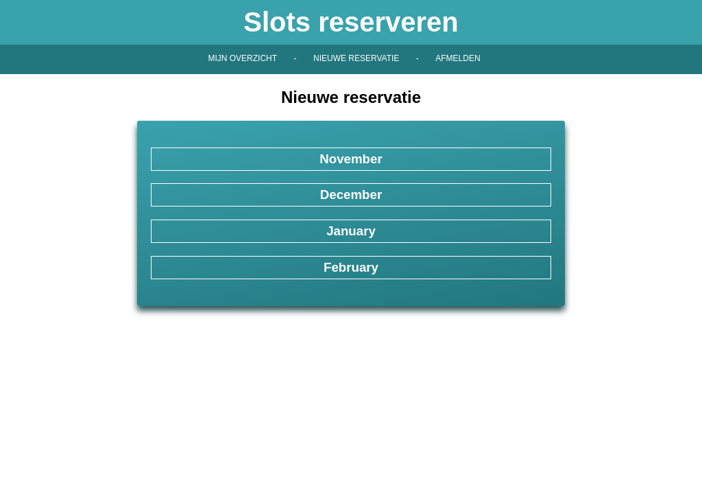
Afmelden (457, 58)
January (351, 231)
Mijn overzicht (242, 58)
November (350, 159)
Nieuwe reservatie (356, 58)
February (351, 267)
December (351, 194)
